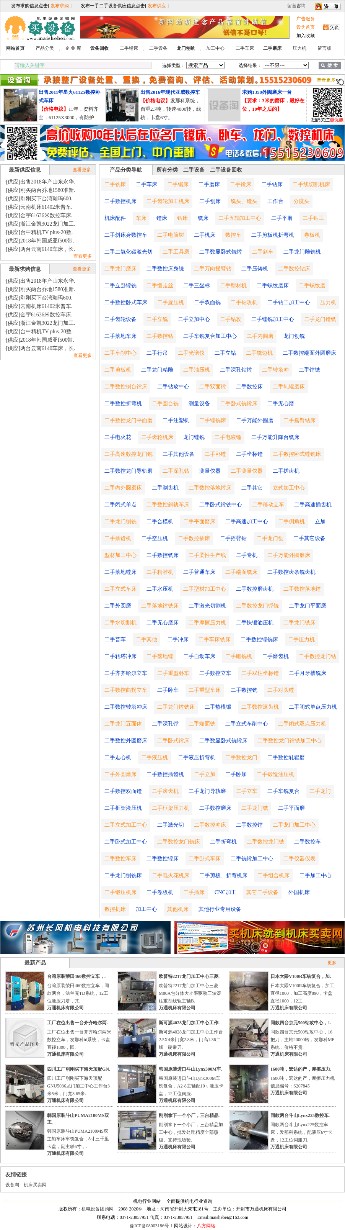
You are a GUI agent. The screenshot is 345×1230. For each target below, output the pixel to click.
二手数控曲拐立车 (125, 690)
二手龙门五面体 (123, 724)
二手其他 (146, 639)
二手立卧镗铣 (120, 285)
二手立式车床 (120, 589)
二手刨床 (210, 201)
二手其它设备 (309, 538)
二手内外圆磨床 (123, 488)
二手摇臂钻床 (299, 420)
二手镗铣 (309, 370)
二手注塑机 (176, 420)
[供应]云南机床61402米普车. (39, 207)
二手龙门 (320, 791)
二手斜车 (262, 252)
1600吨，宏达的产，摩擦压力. (300, 1069)
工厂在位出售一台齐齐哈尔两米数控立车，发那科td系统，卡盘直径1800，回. (79, 1039)
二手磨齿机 (275, 656)
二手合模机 (159, 521)
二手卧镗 (215, 454)
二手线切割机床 (311, 184)
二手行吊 (157, 353)
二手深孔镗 (165, 724)
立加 (320, 521)
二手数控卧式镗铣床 (297, 454)
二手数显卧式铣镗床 (223, 741)
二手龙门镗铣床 (176, 707)
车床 (141, 218)
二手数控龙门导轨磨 (128, 471)
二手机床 (204, 235)
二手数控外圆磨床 (125, 741)
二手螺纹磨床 (273, 285)
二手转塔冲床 (120, 656)
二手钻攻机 (244, 302)
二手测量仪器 (247, 471)
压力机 (299, 48)
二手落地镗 (159, 656)
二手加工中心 (315, 875)
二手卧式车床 (205, 858)
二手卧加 (236, 774)
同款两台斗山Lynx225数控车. (300, 1115)
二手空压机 (154, 538)
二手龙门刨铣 (120, 521)
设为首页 (305, 27)
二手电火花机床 (170, 875)
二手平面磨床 (199, 521)
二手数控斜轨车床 (167, 505)
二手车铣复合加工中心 (210, 336)
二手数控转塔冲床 (125, 707)
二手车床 (245, 48)
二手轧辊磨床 (289, 387)
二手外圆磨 (117, 606)
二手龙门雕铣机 (302, 252)
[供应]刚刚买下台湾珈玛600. (39, 198)
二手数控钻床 (294, 269)
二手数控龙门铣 (265, 842)
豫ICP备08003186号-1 (151, 1225)
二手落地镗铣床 (160, 606)
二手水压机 (159, 589)
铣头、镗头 (244, 201)
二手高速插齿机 (313, 505)
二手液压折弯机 (196, 757)
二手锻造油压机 (275, 774)
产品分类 (45, 48)
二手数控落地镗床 (210, 488)
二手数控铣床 (162, 555)
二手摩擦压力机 (207, 623)
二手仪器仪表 (299, 858)
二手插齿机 (117, 538)
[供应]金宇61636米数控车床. (39, 215)
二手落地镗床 (120, 572)
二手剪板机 (117, 370)
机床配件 (115, 218)
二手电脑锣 (170, 235)
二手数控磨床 (215, 808)
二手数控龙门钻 (317, 656)
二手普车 (115, 639)
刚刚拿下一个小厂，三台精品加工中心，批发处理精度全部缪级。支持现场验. (191, 1132)
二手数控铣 (244, 690)
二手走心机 (117, 757)
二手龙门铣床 (299, 623)
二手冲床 (178, 639)
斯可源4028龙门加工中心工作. (189, 1022)
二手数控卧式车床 (125, 302)
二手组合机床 (273, 875)
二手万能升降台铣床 (275, 437)
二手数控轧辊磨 (286, 757)
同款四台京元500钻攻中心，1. (300, 1022)
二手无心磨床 (162, 623)
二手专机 (246, 555)
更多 (332, 962)
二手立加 (204, 774)
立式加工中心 (289, 488)
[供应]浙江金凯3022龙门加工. (40, 224)
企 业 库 (73, 48)
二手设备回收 (226, 170)
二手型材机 (233, 285)
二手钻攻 (230, 319)
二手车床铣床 (215, 639)
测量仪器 (210, 471)
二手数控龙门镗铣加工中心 (289, 741)
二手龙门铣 (254, 808)
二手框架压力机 (170, 808)
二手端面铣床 (241, 572)
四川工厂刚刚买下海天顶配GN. (78, 1069)
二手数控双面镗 (123, 791)
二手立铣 (157, 319)
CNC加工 (225, 892)
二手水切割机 (120, 623)
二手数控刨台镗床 (125, 387)
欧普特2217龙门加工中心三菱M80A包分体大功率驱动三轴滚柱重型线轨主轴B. (190, 993)
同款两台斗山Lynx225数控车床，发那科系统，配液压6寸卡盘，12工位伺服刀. (301, 1132)
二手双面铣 (207, 302)
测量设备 (199, 403)
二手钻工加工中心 (288, 302)
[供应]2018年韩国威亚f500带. (40, 241)
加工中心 (215, 48)
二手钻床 (272, 184)
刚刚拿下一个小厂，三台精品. (189, 1115)
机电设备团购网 (97, 1209)
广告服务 (305, 18)
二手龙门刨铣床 (123, 875)
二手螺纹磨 (312, 285)
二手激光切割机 (207, 606)
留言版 (324, 48)
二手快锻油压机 (254, 623)
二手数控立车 (215, 673)
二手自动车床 (199, 656)
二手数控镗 (249, 825)
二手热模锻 (218, 707)
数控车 (233, 235)
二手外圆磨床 (120, 774)
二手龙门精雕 (157, 370)
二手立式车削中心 (246, 724)
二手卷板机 (159, 892)
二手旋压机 (170, 302)
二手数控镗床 (162, 858)
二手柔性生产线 (207, 555)
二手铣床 (115, 184)
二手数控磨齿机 (254, 589)
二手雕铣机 (238, 656)
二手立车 (246, 791)
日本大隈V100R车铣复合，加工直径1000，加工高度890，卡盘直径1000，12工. (302, 993)
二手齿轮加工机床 (167, 201)
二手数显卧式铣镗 (220, 252)
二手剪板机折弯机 (272, 235)
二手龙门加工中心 (294, 825)
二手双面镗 (212, 387)
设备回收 (99, 48)
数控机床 (115, 909)
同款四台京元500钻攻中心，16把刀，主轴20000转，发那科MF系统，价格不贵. (302, 1039)
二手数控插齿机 (165, 774)
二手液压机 (154, 757)
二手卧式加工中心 (125, 842)
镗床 (161, 218)
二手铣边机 (259, 353)
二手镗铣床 (212, 420)
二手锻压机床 (120, 892)
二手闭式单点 (120, 505)
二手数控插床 (194, 538)
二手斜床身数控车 (125, 235)
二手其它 (252, 488)
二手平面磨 (291, 808)
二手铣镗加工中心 (252, 858)
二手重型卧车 (173, 673)
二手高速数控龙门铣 (128, 454)
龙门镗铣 (194, 437)
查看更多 (82, 169)
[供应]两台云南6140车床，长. (40, 249)
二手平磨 (282, 218)
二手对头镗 (280, 690)
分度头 (301, 201)
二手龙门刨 (270, 538)
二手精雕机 (159, 572)
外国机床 (299, 892)
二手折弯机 (223, 842)
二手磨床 (272, 48)
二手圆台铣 (165, 403)
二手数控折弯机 (123, 403)
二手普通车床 (199, 572)
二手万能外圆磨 (254, 420)
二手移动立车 (268, 505)
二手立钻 (225, 353)
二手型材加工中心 (204, 589)
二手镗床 (129, 48)
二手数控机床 (120, 201)
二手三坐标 (196, 285)
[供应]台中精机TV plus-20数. (39, 232)
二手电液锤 (228, 437)
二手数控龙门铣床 (178, 842)
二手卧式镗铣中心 (220, 505)
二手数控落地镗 (302, 589)
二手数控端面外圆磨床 (309, 353)
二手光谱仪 (191, 353)
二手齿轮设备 (120, 319)
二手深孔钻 (176, 471)
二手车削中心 (120, 353)
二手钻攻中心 (173, 387)
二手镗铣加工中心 (272, 319)
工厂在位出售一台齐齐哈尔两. (77, 1022)
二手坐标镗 (249, 454)
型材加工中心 (120, 555)
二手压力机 (301, 639)
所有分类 (167, 170)
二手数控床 (249, 387)
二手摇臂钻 (233, 538)
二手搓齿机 (286, 471)
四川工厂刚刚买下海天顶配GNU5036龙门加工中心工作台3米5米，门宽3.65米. (78, 1086)
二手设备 (158, 48)
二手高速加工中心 (246, 521)
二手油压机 (196, 370)
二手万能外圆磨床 (288, 555)
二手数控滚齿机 (260, 707)
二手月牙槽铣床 (307, 673)
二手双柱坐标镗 (260, 673)
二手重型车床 (205, 690)
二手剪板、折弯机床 (223, 875)
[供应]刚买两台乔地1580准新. (40, 190)
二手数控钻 (159, 336)
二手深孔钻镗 (236, 370)
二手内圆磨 (260, 336)
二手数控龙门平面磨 (128, 420)
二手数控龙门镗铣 (257, 606)
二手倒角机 (291, 521)
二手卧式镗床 (173, 741)
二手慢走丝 (159, 285)
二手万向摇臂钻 (212, 269)
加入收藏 (305, 35)
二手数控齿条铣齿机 (291, 572)
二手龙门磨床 (120, 269)
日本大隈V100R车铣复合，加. (300, 976)
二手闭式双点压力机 (302, 724)
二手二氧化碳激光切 (128, 252)
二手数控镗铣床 (259, 639)
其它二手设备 (262, 892)
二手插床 (194, 892)
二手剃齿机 (165, 488)
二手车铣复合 (283, 791)
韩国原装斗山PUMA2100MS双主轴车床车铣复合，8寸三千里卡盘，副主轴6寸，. (78, 1138)
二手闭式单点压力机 (313, 707)
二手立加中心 (194, 319)
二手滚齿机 (165, 791)
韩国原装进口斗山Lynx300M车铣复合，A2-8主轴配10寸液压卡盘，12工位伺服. (191, 1086)
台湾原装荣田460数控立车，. (76, 976)
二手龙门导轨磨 (207, 791)
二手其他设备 (179, 454)
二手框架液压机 (123, 808)
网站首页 (15, 48)
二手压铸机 (254, 269)
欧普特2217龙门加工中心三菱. (189, 976)
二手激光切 (170, 825)
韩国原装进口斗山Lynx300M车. (190, 1069)
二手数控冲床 (210, 825)
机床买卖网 (35, 1184)
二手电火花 (117, 437)
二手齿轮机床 (157, 437)
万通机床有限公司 (65, 1008)
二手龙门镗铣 (320, 319)
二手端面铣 (202, 724)
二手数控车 (307, 842)
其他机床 (178, 909)
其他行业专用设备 (220, 909)
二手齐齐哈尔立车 (125, 673)
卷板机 (312, 235)
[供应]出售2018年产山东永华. (40, 182)
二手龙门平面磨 (307, 606)
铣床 (203, 218)
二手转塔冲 (275, 370)
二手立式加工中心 (125, 825)
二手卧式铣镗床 (238, 403)
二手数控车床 (120, 858)
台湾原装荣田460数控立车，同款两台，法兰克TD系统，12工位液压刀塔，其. (78, 993)
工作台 (275, 201)
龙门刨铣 (186, 48)
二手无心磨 (280, 403)
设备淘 (12, 1184)
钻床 (182, 218)
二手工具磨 (176, 252)
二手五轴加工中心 (239, 218)
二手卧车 (168, 690)
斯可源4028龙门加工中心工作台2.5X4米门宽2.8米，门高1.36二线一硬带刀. (191, 1039)
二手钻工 (313, 218)
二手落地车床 (120, 336)
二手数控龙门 (241, 757)
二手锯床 (178, 184)
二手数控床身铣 (165, 269)
